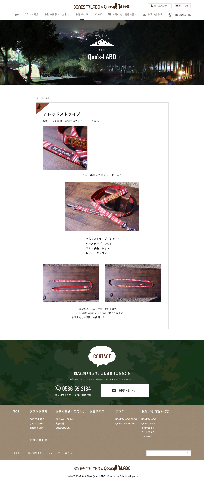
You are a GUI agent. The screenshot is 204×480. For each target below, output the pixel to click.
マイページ (146, 436)
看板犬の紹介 (36, 428)
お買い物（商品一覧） (124, 14)
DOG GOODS (63, 428)
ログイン (69, 453)
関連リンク (18, 453)
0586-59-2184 (76, 388)
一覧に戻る (44, 98)
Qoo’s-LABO (36, 424)
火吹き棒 (60, 424)
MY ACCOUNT (161, 6)
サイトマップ (54, 453)
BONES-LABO (37, 419)
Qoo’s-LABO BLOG (125, 424)
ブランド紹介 (31, 14)
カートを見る (148, 432)
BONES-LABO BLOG (126, 419)
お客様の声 (81, 14)
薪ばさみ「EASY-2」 (66, 419)
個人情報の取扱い (35, 453)
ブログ (98, 14)
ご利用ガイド (148, 428)
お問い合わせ (154, 14)
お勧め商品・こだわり (57, 14)
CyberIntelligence (129, 476)
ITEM (181, 5)
